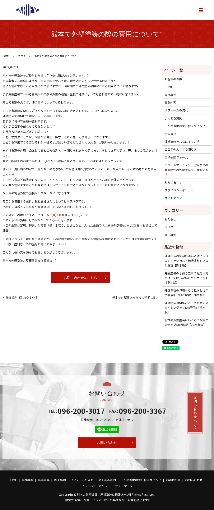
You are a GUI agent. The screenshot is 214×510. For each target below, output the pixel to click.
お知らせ (170, 219)
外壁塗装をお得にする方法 (182, 142)
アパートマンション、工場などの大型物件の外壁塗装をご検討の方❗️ (186, 170)
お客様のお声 (173, 79)
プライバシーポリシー (179, 190)
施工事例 (170, 235)
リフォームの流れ (176, 110)
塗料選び (170, 134)
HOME (6, 56)
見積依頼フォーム (176, 157)
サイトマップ (173, 198)
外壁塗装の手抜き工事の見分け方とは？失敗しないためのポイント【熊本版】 (186, 278)
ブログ (22, 56)
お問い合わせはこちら (80, 277)
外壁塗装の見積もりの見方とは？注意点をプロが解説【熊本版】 (186, 292)
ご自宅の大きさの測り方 (180, 149)
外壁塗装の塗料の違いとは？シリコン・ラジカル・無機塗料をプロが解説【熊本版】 (186, 260)
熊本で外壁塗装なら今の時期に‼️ (133, 298)
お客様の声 (173, 480)
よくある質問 (173, 118)
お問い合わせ (173, 182)
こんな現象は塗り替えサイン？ (184, 126)
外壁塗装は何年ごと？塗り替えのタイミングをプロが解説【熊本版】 (186, 307)
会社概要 (170, 95)
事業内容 (170, 102)
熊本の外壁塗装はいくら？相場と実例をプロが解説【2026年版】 (186, 322)
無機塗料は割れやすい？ (22, 298)
